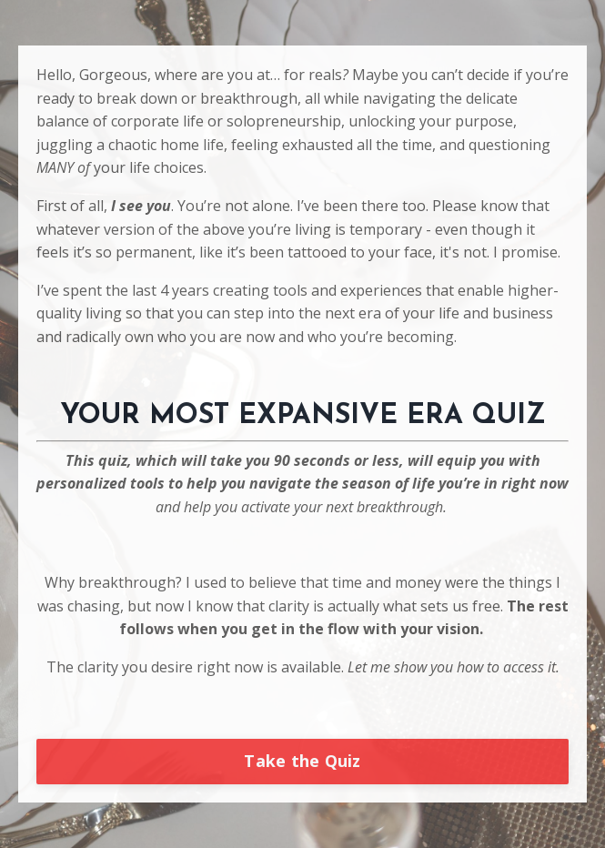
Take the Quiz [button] (302, 761)
